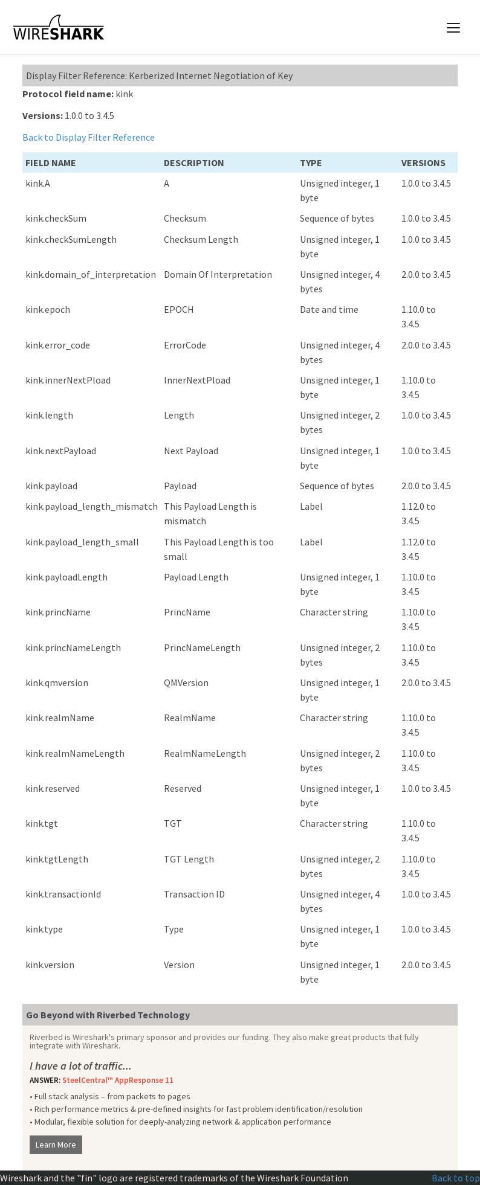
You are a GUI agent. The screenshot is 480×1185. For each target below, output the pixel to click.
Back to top (456, 1178)
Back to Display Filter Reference (88, 137)
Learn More (56, 1144)
